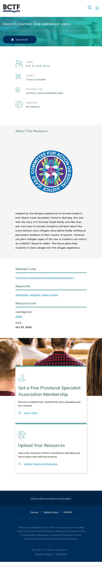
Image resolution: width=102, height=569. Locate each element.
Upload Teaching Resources (38, 463)
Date (19, 323)
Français (34, 512)
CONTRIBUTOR (24, 312)
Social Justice (50, 295)
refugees (35, 295)
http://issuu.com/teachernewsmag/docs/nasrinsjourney (45, 277)
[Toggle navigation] (98, 10)
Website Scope (51, 512)
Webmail (67, 512)
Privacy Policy (44, 554)
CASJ (19, 316)
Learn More (28, 412)
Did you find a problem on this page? (51, 498)
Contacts (61, 554)
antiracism (22, 295)
